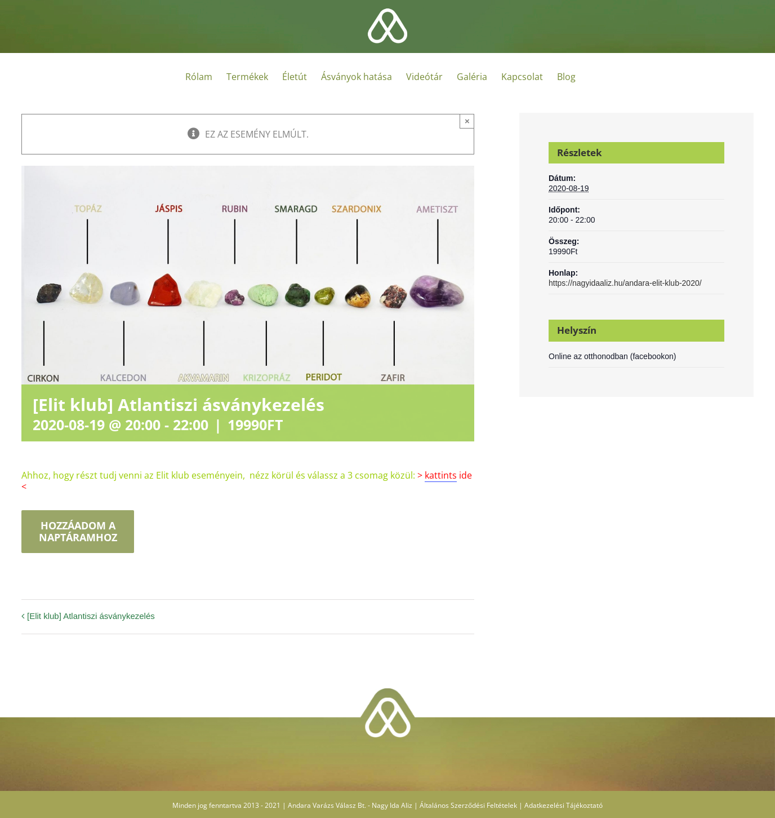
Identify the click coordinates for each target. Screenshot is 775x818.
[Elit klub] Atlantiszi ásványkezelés (91, 616)
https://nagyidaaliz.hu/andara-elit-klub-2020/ (625, 283)
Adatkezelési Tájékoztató (563, 805)
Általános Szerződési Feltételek (468, 805)
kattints (441, 475)
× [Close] (467, 121)
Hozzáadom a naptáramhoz (78, 531)
